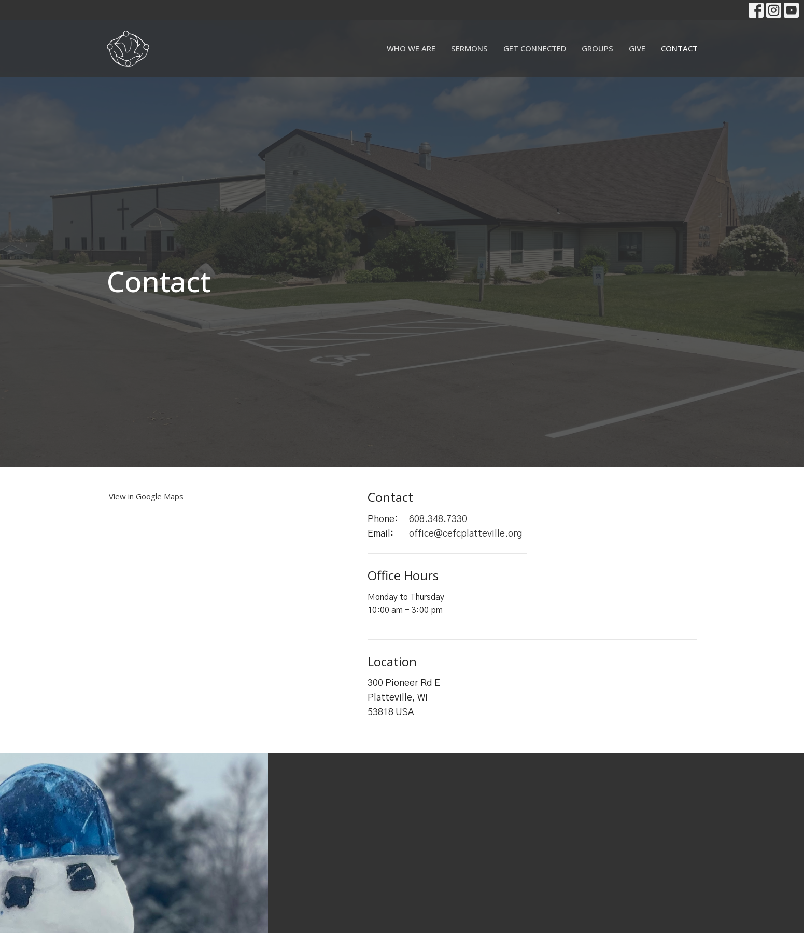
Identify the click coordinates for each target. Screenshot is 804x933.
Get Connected (534, 48)
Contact (679, 48)
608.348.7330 (438, 519)
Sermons (469, 48)
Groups (597, 48)
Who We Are (411, 48)
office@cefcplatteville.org (466, 534)
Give (637, 48)
